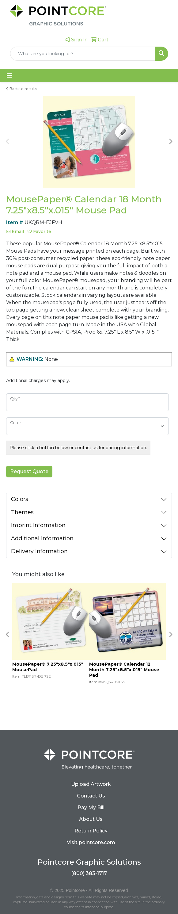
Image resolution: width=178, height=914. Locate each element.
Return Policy (91, 831)
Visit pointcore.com (91, 842)
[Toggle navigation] (9, 75)
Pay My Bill (91, 807)
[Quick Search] (82, 54)
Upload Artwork (91, 784)
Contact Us (91, 796)
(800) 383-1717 (89, 873)
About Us (91, 819)
